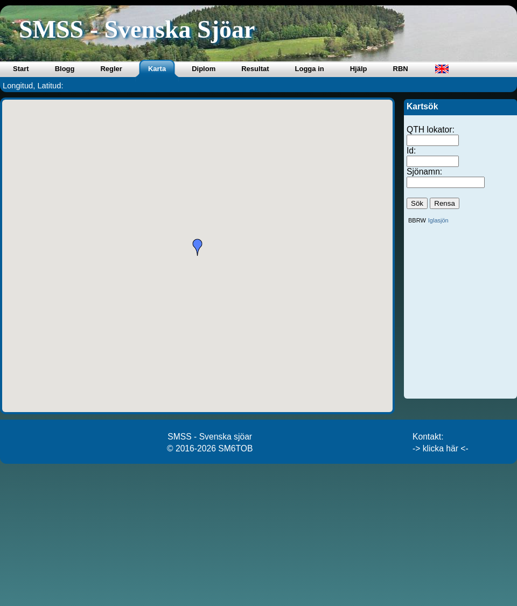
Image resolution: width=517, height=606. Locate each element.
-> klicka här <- (441, 448)
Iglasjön (438, 220)
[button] (197, 247)
